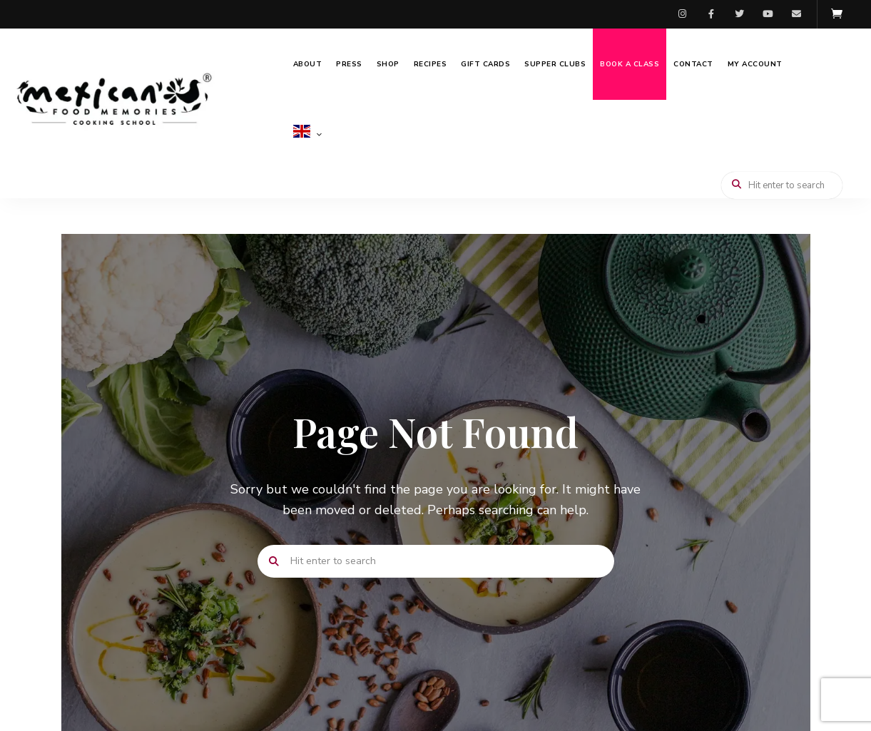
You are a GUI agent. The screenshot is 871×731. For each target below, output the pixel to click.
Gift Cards (485, 64)
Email (797, 14)
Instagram (682, 14)
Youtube (768, 14)
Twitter (739, 14)
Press (349, 64)
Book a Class (629, 64)
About (307, 64)
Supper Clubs (555, 64)
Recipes (430, 64)
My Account (755, 64)
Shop (388, 64)
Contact (693, 64)
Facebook (711, 14)
